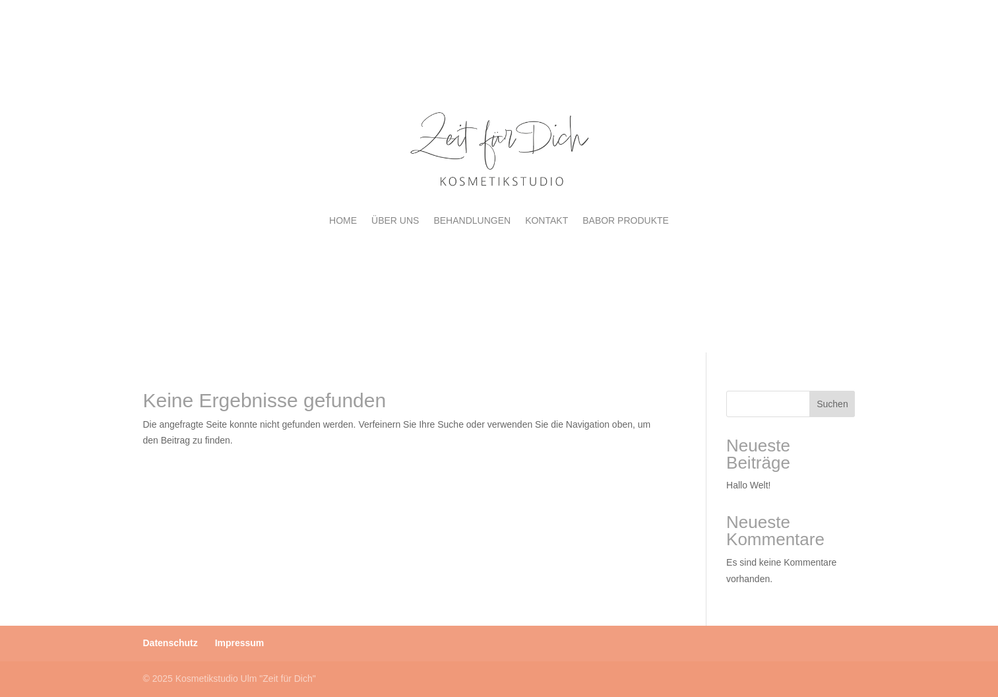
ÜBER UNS (395, 220)
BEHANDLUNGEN (472, 220)
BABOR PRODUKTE (625, 220)
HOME (343, 220)
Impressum (240, 643)
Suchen (832, 404)
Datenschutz (170, 643)
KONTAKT (546, 220)
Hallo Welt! (748, 485)
